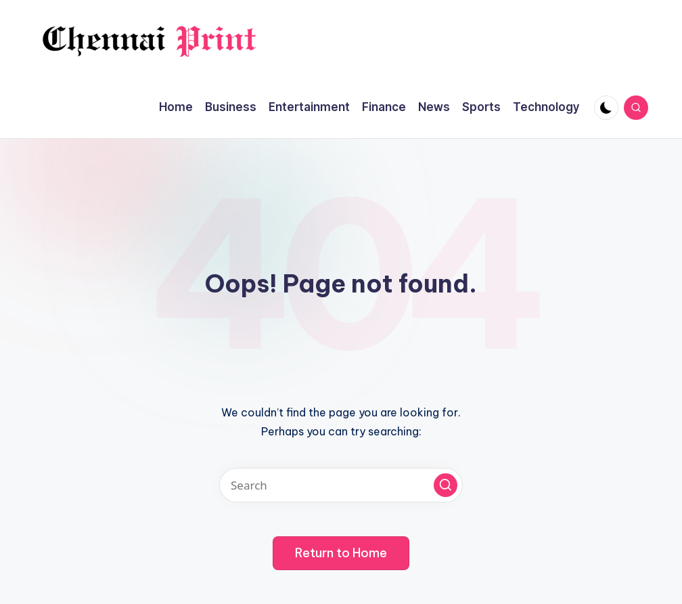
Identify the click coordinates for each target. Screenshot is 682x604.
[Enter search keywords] (341, 485)
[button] (445, 485)
